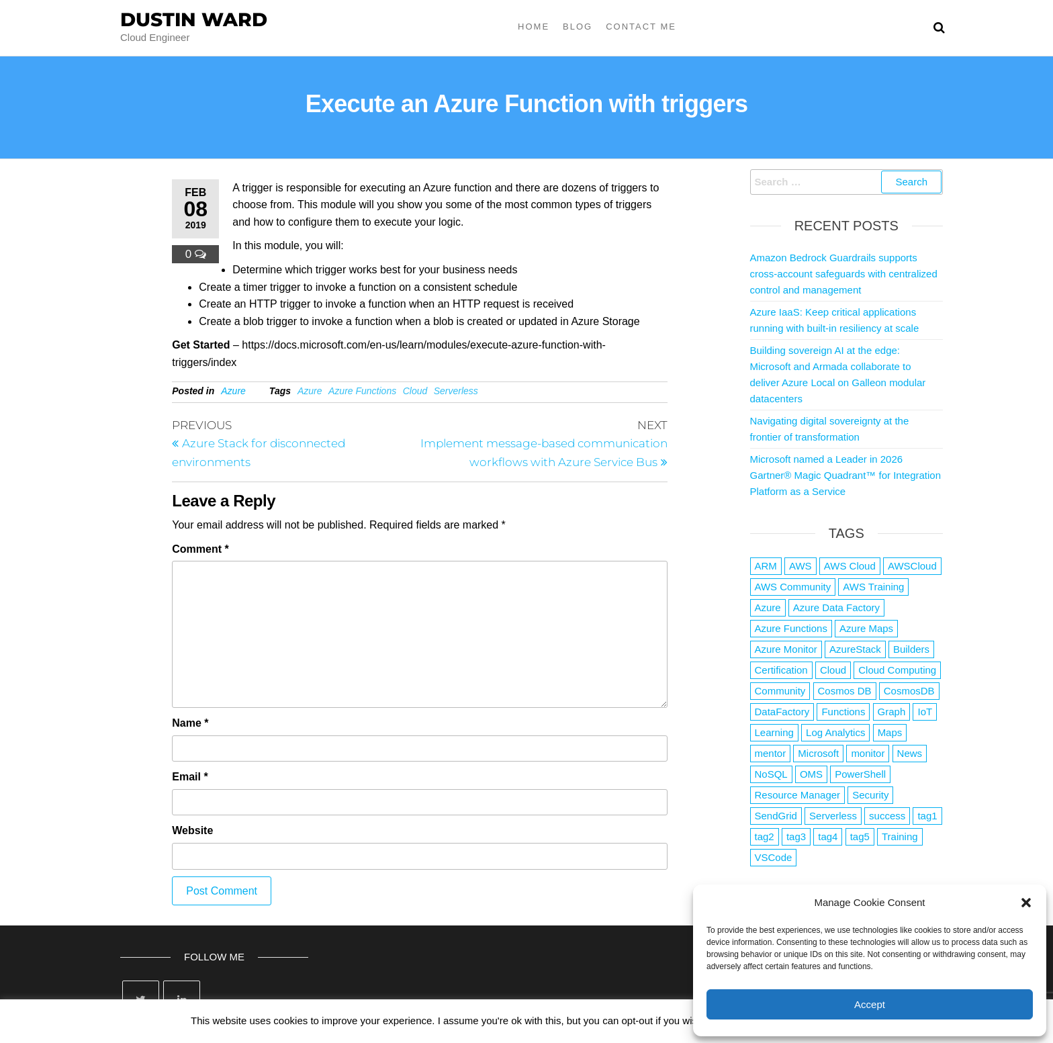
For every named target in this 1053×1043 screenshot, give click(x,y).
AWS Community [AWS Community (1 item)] (793, 586)
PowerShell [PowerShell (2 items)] (860, 774)
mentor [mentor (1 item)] (770, 753)
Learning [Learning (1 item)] (774, 732)
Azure (233, 391)
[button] (1026, 902)
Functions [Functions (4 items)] (843, 711)
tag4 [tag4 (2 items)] (827, 836)
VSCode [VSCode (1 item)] (773, 857)
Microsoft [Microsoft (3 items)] (818, 753)
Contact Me (641, 26)
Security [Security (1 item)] (870, 795)
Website (192, 830)
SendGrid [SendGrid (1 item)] (776, 815)
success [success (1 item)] (887, 815)
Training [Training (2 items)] (900, 836)
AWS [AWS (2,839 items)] (800, 566)
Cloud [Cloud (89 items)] (833, 670)
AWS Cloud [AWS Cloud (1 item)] (850, 566)
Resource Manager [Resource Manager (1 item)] (798, 795)
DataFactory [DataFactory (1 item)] (782, 711)
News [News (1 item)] (910, 753)
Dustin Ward (193, 19)
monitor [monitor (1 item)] (867, 753)
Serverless (456, 391)
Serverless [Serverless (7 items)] (833, 815)
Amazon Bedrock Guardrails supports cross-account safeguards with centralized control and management (843, 274)
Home (533, 26)
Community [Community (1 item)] (780, 690)
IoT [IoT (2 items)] (924, 711)
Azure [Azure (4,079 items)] (768, 607)
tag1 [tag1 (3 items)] (927, 815)
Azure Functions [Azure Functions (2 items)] (791, 628)
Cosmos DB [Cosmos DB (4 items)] (845, 690)
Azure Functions (362, 391)
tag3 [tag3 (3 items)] (796, 836)
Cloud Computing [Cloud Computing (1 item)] (897, 670)
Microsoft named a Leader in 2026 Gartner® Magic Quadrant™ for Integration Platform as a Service (846, 475)
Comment (200, 549)
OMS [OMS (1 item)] (811, 774)
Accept (869, 1004)
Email (190, 776)
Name (190, 723)
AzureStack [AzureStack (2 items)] (855, 649)
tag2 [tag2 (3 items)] (764, 836)
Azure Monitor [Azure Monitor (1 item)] (786, 649)
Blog (577, 26)
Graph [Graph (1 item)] (892, 711)
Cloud (415, 391)
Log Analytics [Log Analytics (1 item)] (835, 732)
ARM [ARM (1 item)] (766, 566)
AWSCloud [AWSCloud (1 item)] (912, 566)
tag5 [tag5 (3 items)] (860, 836)
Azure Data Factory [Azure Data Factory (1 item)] (836, 607)
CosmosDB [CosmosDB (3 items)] (909, 690)
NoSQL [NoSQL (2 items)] (771, 774)
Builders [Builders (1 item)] (911, 649)
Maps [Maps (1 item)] (890, 732)
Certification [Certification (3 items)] (781, 670)
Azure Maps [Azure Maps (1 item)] (866, 628)
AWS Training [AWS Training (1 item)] (873, 586)
